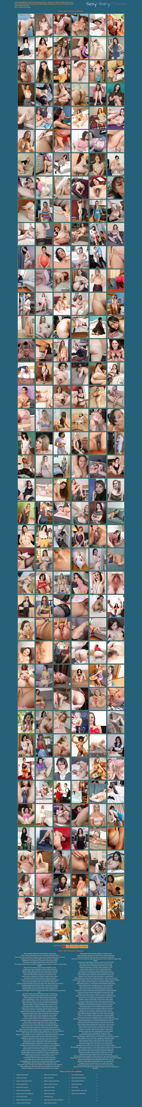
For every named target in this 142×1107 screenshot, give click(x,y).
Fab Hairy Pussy (21, 1078)
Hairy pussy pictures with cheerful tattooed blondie (96, 1006)
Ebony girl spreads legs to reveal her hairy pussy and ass (96, 1065)
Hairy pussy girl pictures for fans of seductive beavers (40, 973)
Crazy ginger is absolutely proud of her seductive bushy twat (96, 1003)
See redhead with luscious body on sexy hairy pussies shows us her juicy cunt (96, 1047)
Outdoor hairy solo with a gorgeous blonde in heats (96, 1010)
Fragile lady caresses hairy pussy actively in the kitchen (40, 995)
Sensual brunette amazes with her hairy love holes (40, 978)
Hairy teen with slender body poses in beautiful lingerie (40, 1024)
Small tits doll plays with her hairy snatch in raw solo (95, 1035)
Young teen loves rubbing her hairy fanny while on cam (40, 1006)
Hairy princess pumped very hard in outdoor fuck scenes (40, 976)
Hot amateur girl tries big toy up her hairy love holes (39, 1057)
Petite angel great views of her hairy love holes (40, 1056)
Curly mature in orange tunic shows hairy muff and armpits (95, 955)
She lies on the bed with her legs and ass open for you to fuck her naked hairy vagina (96, 959)
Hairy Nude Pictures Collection (53, 1100)
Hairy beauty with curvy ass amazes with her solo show (95, 1008)
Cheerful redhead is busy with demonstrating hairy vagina (40, 1068)
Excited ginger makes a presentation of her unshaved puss (40, 1052)
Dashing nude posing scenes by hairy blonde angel (96, 964)
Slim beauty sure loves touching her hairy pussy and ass (40, 1033)
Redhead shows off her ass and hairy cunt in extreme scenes (96, 1045)
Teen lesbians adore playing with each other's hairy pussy (95, 1024)
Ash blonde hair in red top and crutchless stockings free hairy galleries (39, 1064)
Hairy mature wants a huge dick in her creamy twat (40, 1022)
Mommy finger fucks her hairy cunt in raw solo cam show (40, 987)
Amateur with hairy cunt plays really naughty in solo (95, 967)
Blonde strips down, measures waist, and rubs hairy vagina (40, 1026)
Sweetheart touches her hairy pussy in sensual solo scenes (40, 1038)
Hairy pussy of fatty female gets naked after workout (39, 1041)
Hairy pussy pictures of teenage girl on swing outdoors (40, 1010)
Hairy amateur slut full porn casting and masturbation (40, 1049)
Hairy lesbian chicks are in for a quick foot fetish (96, 969)
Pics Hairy (75, 1087)
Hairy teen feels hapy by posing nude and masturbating (39, 1003)
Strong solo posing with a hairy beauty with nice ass (95, 971)
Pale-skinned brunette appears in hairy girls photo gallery (96, 981)
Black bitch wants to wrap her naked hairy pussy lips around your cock (95, 1019)
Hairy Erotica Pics (49, 1093)
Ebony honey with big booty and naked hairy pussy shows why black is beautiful (96, 1067)
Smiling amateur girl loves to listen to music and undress (40, 985)
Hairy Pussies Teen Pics (79, 1090)
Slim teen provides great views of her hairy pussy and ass (40, 1027)
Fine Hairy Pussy (21, 1096)
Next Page (74, 946)
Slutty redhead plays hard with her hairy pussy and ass (95, 1020)
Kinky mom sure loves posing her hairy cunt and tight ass (40, 1050)
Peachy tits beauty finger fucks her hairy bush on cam (96, 1052)
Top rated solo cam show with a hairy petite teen (40, 1059)
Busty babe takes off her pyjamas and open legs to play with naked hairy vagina (96, 1058)
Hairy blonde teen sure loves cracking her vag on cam (96, 1026)
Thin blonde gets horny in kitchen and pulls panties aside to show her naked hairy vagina (40, 965)
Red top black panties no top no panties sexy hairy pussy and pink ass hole (40, 1034)
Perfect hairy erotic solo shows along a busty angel (40, 997)
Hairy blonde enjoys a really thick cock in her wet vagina (40, 1043)
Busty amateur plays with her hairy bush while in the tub (40, 971)
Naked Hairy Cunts (22, 1075)
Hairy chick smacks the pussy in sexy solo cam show (96, 1028)
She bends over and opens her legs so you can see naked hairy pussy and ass (40, 957)
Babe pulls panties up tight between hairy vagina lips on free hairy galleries (40, 1031)
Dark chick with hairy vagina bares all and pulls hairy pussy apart (40, 1029)
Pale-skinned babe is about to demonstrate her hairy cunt (96, 974)
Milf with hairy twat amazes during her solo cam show (96, 1005)
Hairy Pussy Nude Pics (79, 1093)
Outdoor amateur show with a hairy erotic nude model (96, 999)
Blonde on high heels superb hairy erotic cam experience (96, 1061)
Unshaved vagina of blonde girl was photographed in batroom (39, 1020)
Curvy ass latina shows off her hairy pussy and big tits (40, 1018)
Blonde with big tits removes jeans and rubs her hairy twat (95, 957)
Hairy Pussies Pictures (23, 1090)
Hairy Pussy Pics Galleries (24, 1093)
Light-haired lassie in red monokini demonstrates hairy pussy (95, 983)
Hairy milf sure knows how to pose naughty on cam (40, 967)
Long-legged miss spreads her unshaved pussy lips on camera (40, 1061)
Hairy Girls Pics (49, 1078)
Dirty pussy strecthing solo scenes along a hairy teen (40, 981)
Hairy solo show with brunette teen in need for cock (40, 974)
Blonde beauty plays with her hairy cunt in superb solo (40, 989)
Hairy (106, 4)
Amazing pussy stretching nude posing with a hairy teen (96, 1012)
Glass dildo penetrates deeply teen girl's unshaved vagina (95, 1013)
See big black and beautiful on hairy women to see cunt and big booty (96, 1056)
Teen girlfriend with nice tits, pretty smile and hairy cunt (95, 1049)
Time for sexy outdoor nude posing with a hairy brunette (96, 1015)
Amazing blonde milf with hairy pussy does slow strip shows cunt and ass (40, 983)
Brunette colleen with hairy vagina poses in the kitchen (40, 994)
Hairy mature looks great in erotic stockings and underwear (40, 955)
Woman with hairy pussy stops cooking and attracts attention (40, 1011)
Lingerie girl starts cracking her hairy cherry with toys (40, 969)
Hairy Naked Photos (78, 1081)
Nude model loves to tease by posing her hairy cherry (40, 1040)
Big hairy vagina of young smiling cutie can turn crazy (40, 1004)
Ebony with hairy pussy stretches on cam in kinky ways (95, 994)
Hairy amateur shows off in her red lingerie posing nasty (40, 1001)
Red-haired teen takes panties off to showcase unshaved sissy (96, 996)
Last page (83, 946)
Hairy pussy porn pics (23, 1103)
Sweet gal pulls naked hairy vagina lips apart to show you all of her (96, 978)
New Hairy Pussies (22, 1087)
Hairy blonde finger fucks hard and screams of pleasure (95, 1051)
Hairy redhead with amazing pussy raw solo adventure (96, 985)
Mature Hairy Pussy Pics (24, 1081)
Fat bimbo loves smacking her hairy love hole (95, 1033)
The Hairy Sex (48, 1096)
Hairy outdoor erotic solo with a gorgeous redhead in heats (95, 1038)
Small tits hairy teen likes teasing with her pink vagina (96, 1031)
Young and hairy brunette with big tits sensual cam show (96, 992)
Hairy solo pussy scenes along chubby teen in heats (39, 1047)
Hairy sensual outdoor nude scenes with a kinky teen (96, 1040)
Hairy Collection (77, 1084)
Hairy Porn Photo (49, 1087)
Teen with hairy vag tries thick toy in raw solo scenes (96, 1042)
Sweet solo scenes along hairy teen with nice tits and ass (96, 1022)
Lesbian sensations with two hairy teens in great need (96, 1029)
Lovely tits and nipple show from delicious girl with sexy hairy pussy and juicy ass (40, 991)
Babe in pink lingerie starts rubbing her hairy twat (40, 1017)
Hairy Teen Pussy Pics (79, 1078)
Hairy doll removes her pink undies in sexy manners (95, 987)
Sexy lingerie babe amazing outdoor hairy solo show (39, 1063)
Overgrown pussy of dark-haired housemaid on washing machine (95, 990)
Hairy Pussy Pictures (50, 1075)
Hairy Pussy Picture (50, 1103)
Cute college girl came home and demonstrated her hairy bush (40, 1066)
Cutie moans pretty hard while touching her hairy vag (96, 989)
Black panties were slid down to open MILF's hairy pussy (40, 1054)
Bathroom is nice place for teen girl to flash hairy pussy (40, 960)
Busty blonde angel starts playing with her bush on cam (95, 1059)
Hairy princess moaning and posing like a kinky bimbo (96, 997)
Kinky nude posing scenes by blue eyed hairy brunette (40, 1036)
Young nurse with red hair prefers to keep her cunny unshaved (40, 1045)
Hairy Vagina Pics (22, 1084)
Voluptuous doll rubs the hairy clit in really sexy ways (96, 1063)
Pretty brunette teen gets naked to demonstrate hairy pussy (40, 980)
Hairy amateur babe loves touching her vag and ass (40, 953)
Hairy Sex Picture (49, 1090)
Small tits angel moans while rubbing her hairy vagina (40, 1015)
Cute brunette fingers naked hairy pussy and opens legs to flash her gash (96, 980)
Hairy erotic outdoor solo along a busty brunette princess (40, 1008)
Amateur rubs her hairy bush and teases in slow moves (95, 976)
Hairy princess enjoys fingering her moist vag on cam (40, 962)
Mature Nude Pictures (51, 1084)
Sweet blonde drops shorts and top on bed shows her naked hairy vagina (96, 1036)
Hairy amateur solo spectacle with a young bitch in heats (96, 973)
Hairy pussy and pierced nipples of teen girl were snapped (40, 959)
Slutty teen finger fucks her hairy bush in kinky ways (95, 1043)
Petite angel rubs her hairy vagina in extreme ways (96, 953)
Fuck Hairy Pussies (78, 1075)
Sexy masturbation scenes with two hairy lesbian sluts (40, 999)
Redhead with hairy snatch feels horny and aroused (96, 1054)
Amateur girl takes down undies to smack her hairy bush (40, 1013)
